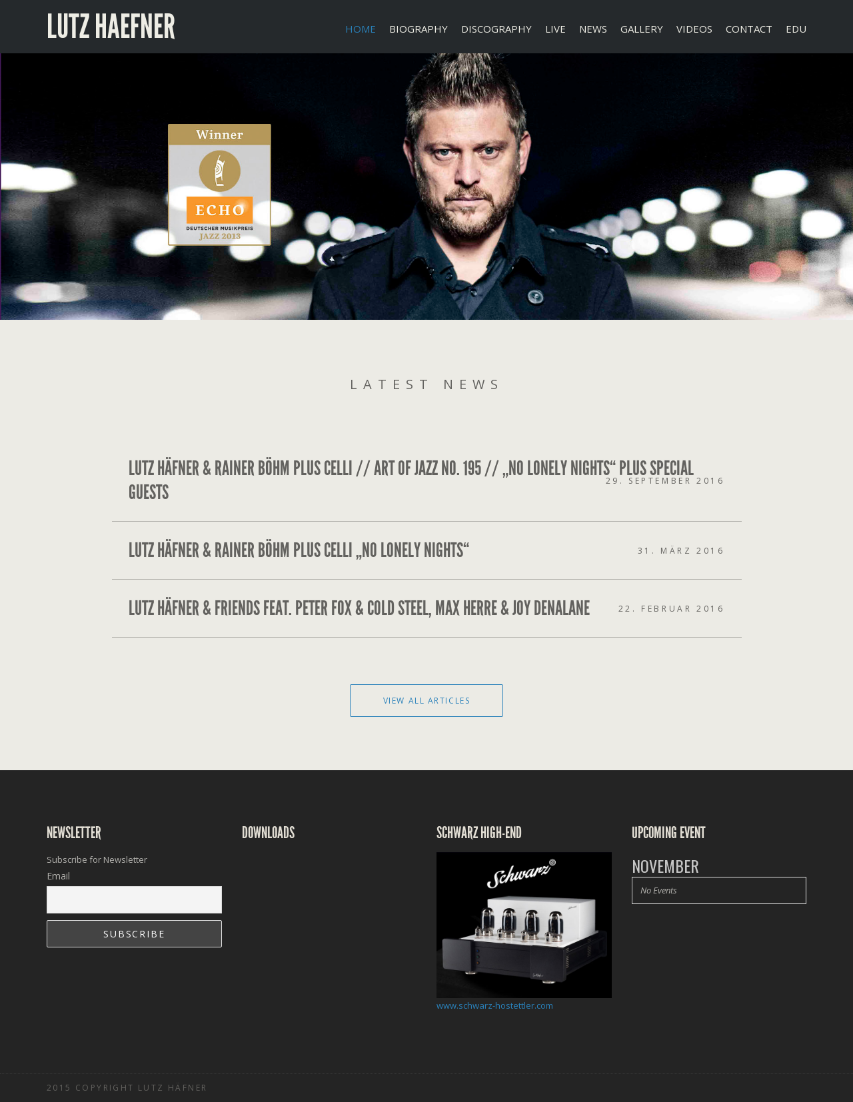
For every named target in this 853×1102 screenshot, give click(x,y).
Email (58, 875)
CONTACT (749, 28)
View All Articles (426, 700)
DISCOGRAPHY (496, 28)
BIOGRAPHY (418, 28)
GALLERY (641, 28)
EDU (796, 28)
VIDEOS (694, 28)
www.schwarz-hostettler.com (494, 1005)
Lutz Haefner (111, 27)
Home (360, 28)
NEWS (593, 28)
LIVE (555, 28)
